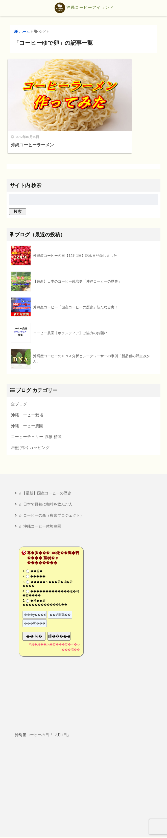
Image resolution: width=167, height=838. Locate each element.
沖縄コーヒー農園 (27, 394)
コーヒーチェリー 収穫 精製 (36, 405)
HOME (83, 817)
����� (37, 546)
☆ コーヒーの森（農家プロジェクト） (51, 485)
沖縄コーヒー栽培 (27, 383)
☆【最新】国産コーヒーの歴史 (44, 462)
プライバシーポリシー (84, 825)
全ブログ (19, 372)
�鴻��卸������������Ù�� (44, 573)
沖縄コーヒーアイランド (84, 8)
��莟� (36, 541)
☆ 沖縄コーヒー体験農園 (39, 496)
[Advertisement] (83, 757)
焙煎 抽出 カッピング (30, 417)
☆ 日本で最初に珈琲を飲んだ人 (45, 474)
